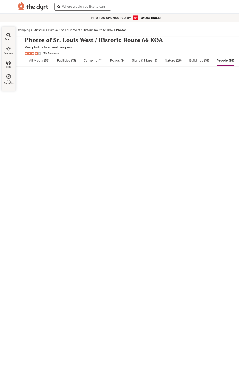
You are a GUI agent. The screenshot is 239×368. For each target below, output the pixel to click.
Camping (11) (93, 60)
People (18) (225, 60)
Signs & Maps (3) (144, 60)
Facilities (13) (66, 60)
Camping (24, 30)
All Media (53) (39, 60)
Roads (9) (117, 60)
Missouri (39, 30)
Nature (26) (173, 60)
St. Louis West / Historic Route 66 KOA (87, 30)
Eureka (53, 30)
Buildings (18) (199, 60)
